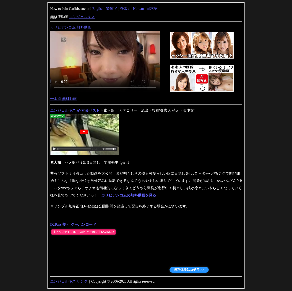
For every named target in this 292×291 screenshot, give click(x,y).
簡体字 (125, 8)
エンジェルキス (82, 17)
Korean (138, 8)
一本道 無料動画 (63, 99)
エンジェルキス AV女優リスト (75, 110)
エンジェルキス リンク (69, 281)
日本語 (151, 8)
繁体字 (111, 8)
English (98, 8)
